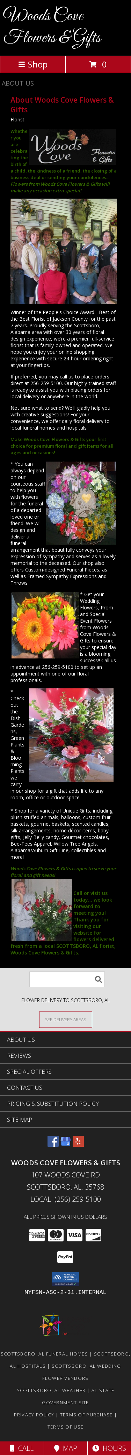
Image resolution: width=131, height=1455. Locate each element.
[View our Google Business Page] (65, 1145)
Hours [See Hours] (109, 1448)
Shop (33, 64)
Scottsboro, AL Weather (51, 1390)
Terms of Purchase (86, 1415)
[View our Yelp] (78, 1145)
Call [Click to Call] (22, 1448)
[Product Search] (67, 979)
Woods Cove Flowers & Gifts (52, 27)
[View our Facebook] (53, 1145)
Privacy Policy (34, 1415)
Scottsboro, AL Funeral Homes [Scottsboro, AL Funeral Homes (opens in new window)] (44, 1354)
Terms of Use (66, 1427)
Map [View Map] (65, 1448)
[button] (65, 1279)
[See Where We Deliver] (65, 1019)
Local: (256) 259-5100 (65, 1199)
